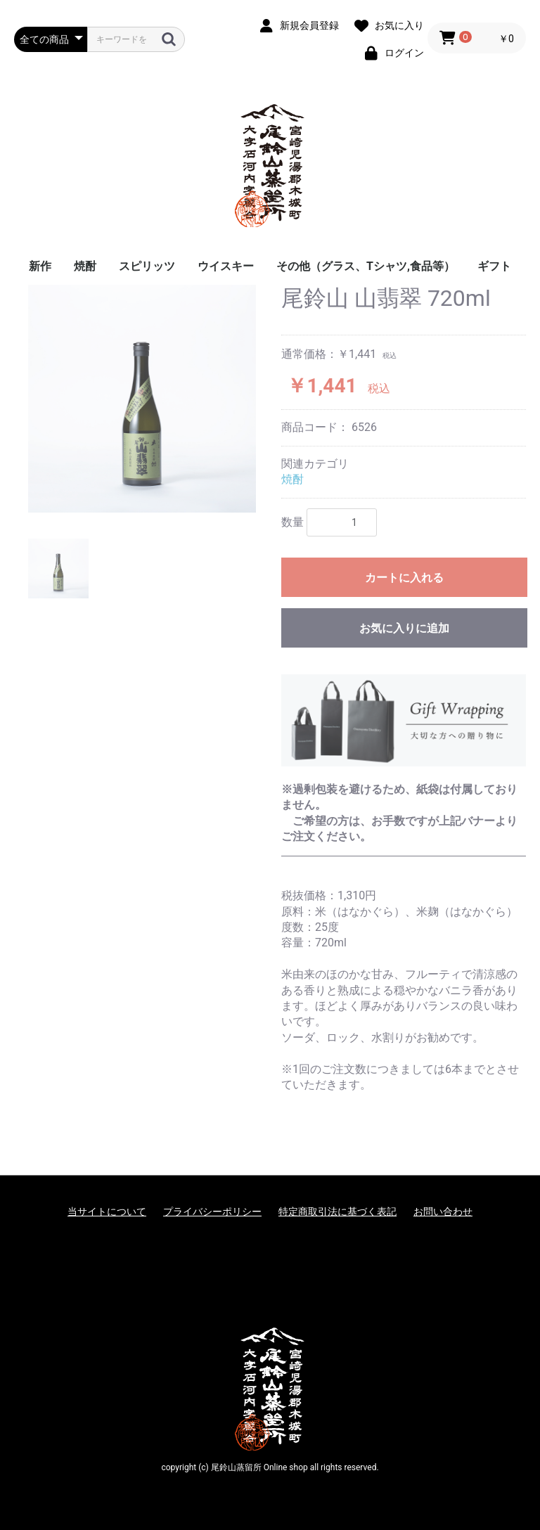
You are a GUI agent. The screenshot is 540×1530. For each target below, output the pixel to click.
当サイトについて (107, 1211)
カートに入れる (404, 577)
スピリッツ (147, 266)
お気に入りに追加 (404, 628)
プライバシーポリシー (212, 1211)
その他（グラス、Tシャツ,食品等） (365, 266)
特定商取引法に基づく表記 (337, 1211)
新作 (40, 266)
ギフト (494, 266)
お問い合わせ (442, 1211)
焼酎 (85, 266)
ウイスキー (226, 266)
